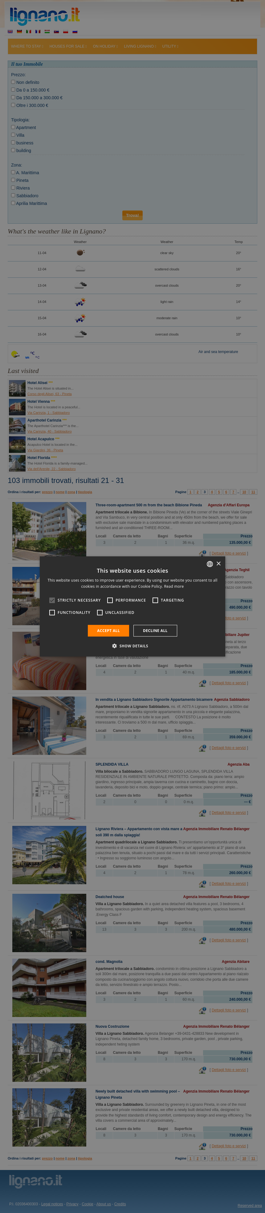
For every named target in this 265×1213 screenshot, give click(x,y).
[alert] (132, 606)
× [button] (218, 563)
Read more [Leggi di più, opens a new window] (174, 586)
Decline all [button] (155, 630)
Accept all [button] (108, 630)
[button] (132, 646)
